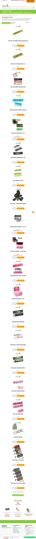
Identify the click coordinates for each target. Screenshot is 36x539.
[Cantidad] (14, 46)
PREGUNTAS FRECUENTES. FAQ (6, 527)
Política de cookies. (16, 530)
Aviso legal (14, 526)
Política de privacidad (16, 531)
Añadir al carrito (21, 45)
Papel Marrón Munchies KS (28, 514)
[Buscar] (18, 8)
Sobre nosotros (15, 529)
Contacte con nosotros (16, 532)
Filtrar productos (6, 22)
